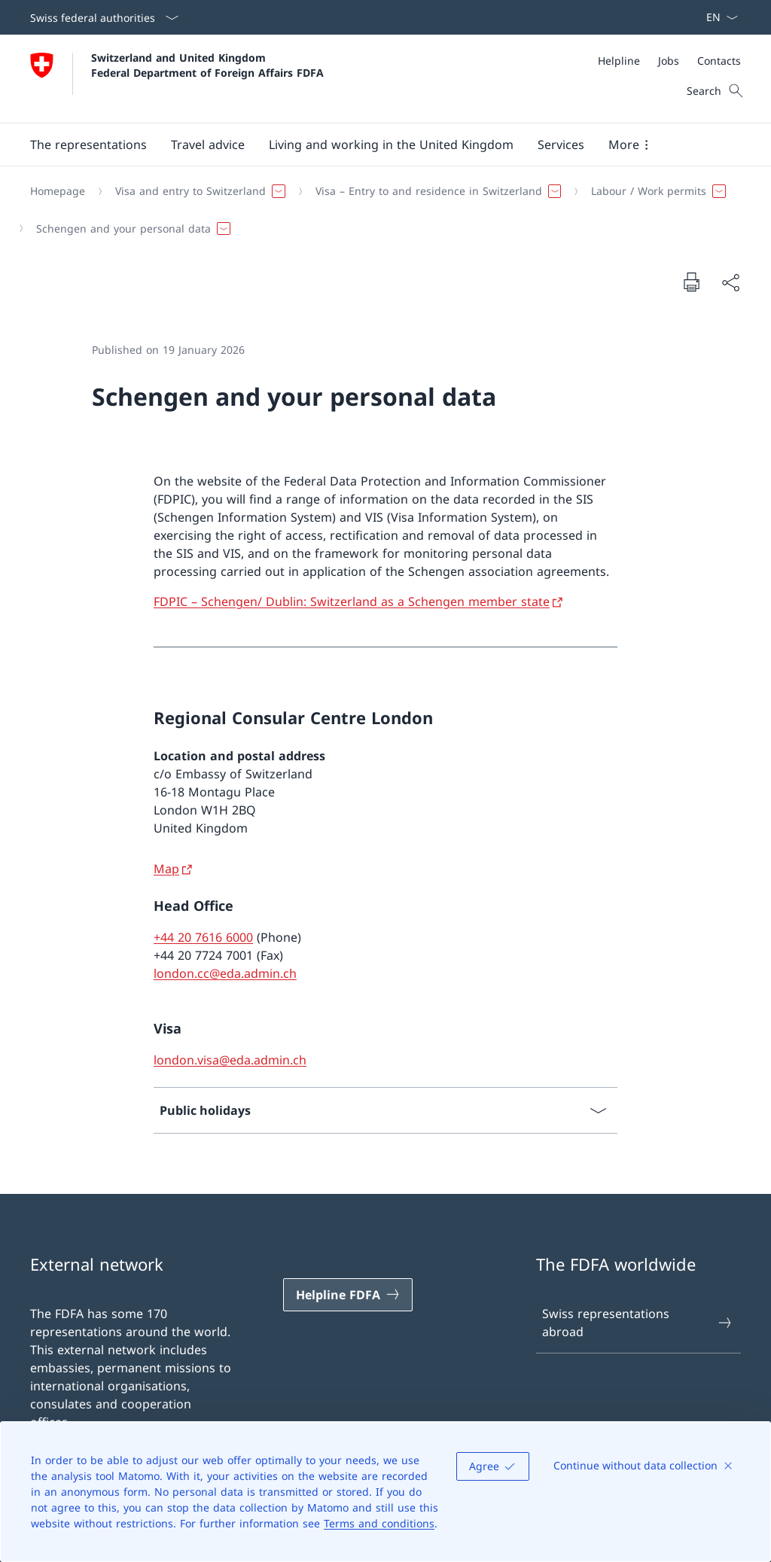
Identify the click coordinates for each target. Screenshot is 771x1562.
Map (166, 868)
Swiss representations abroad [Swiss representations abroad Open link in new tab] (637, 1322)
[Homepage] (57, 191)
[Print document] (691, 281)
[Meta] (669, 61)
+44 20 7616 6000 (203, 937)
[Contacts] (719, 61)
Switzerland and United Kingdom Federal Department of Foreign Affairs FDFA (207, 64)
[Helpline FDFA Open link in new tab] (348, 1294)
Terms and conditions (379, 1523)
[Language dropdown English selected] (717, 17)
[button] (88, 144)
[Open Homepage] (177, 79)
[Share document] (730, 282)
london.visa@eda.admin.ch (230, 1060)
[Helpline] (619, 61)
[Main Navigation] (373, 144)
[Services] (561, 144)
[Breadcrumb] (379, 209)
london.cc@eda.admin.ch (225, 973)
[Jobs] (668, 61)
